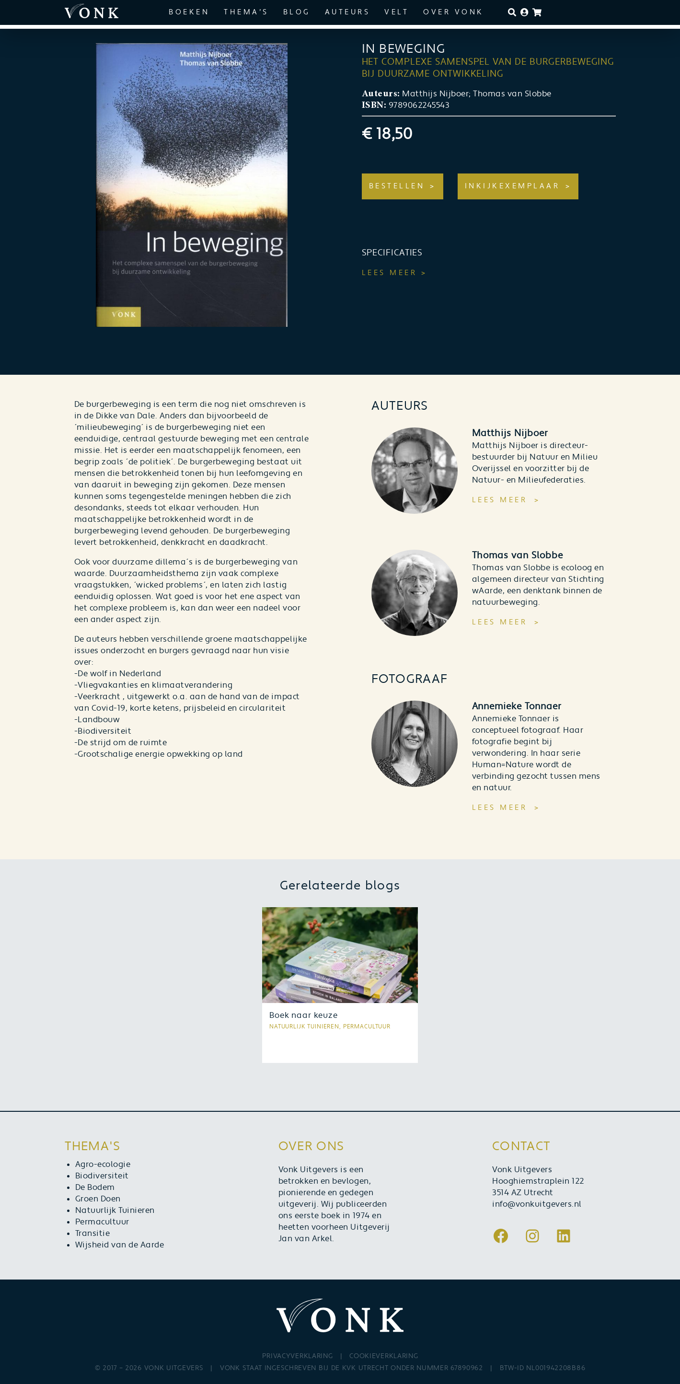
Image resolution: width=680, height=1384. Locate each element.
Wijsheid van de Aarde (119, 1245)
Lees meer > (394, 272)
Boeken (189, 12)
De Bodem (95, 1187)
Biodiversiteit (102, 1176)
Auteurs (347, 12)
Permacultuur (102, 1222)
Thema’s (246, 12)
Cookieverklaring (383, 1356)
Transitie (92, 1233)
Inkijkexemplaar (512, 186)
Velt (396, 12)
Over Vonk (453, 12)
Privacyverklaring (297, 1356)
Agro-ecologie (103, 1164)
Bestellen (397, 186)
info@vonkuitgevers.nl (537, 1204)
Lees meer (500, 500)
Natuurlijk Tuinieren (115, 1210)
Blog (297, 12)
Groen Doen (98, 1199)
